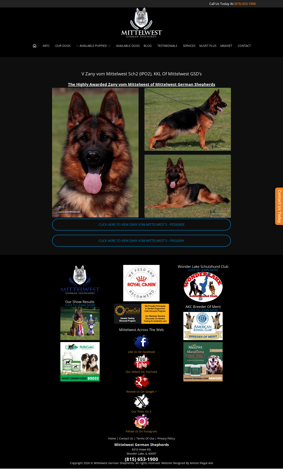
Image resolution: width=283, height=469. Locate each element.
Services (188, 46)
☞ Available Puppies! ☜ (92, 46)
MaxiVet (226, 46)
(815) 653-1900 (245, 4)
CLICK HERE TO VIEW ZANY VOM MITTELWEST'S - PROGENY (141, 241)
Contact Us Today (279, 206)
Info (45, 46)
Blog (148, 46)
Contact (243, 46)
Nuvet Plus (207, 46)
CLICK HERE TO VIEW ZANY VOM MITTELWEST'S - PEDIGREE (142, 225)
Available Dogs (127, 46)
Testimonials (166, 46)
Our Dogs (62, 46)
